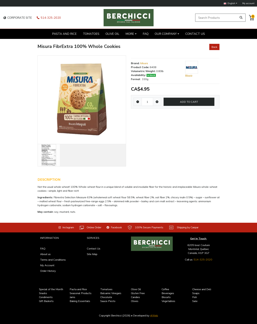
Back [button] (214, 47)
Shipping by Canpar (183, 228)
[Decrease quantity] (138, 102)
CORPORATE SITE (17, 18)
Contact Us (93, 248)
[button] (230, 3)
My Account (47, 265)
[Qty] (147, 102)
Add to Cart (189, 101)
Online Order (90, 228)
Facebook (114, 227)
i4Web (154, 315)
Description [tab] (49, 179)
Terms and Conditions (53, 259)
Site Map (92, 254)
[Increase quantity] (157, 102)
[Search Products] (217, 17)
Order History (48, 270)
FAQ (42, 248)
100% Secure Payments (145, 228)
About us (45, 254)
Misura (144, 63)
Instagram (66, 227)
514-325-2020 (49, 18)
